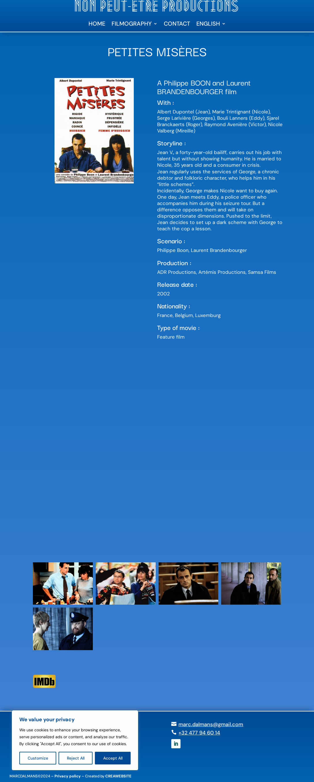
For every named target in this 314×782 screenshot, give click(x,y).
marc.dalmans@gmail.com (210, 724)
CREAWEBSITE (118, 776)
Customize (38, 758)
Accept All (113, 758)
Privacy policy (67, 776)
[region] (75, 740)
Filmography (132, 24)
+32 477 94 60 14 (199, 732)
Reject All (75, 758)
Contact (177, 24)
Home (97, 24)
